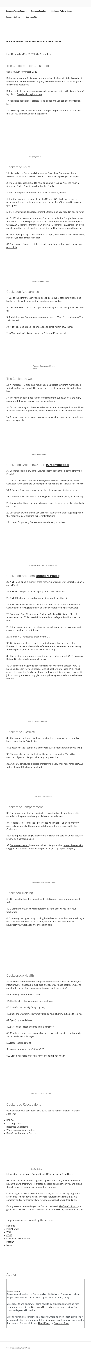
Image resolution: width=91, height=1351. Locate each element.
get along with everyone (34, 835)
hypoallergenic (37, 417)
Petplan (10, 1242)
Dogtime (10, 1225)
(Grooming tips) (57, 465)
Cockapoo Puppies (39, 11)
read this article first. (30, 237)
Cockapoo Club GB (19, 614)
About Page (44, 1323)
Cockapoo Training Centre (62, 11)
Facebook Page (61, 1323)
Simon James (46, 54)
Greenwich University (41, 1307)
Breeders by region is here (29, 94)
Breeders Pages (47, 576)
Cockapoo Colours (14, 17)
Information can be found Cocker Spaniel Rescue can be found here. (39, 1174)
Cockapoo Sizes (33, 17)
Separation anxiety (19, 845)
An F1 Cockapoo (18, 582)
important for (65, 764)
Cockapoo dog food (32, 767)
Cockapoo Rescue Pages (16, 11)
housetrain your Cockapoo (19, 925)
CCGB (9, 1235)
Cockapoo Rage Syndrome (55, 110)
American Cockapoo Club (42, 614)
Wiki (8, 1232)
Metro (9, 1245)
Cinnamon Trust (53, 1320)
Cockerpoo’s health (55, 1056)
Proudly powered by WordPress (18, 1348)
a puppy (75, 764)
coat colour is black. (45, 401)
